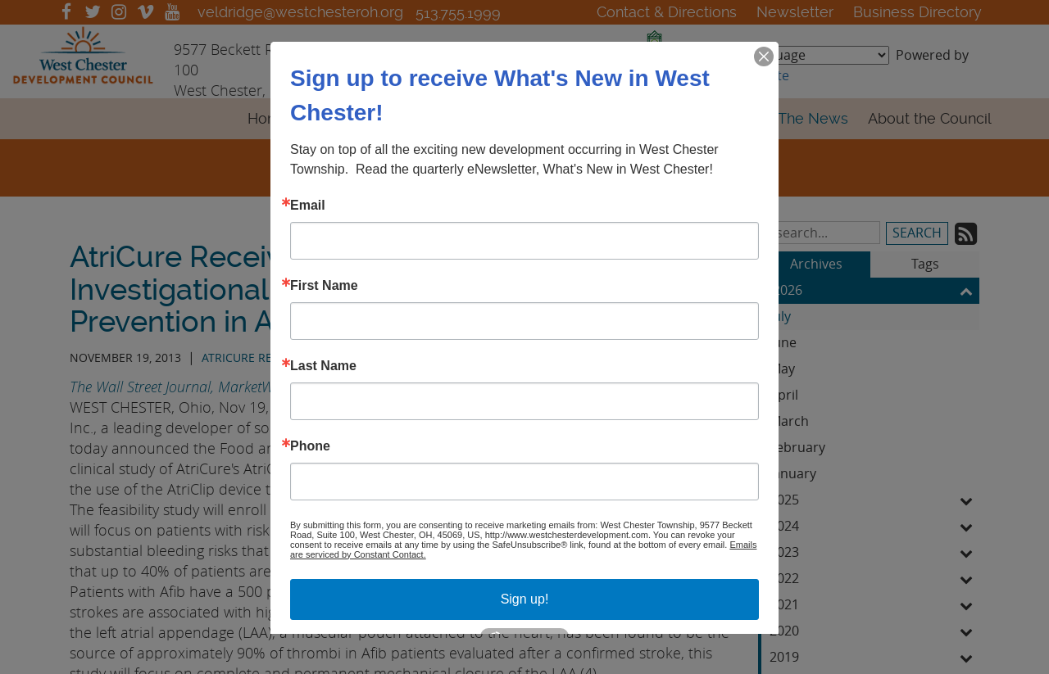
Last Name (323, 365)
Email (307, 204)
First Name (324, 285)
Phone (310, 445)
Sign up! (525, 598)
